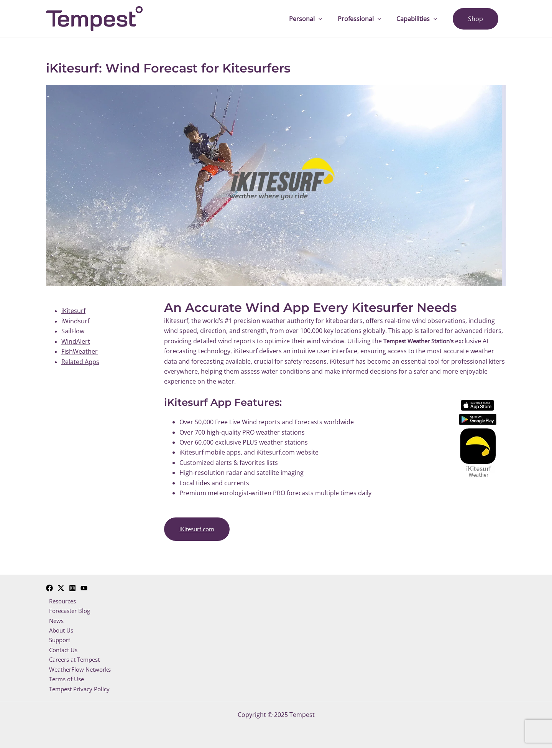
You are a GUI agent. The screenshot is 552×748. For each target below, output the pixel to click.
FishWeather (79, 351)
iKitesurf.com (198, 529)
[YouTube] (83, 584)
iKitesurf (73, 310)
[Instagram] (72, 584)
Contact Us (62, 648)
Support (58, 638)
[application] (329, 18)
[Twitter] (61, 584)
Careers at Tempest (74, 658)
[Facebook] (49, 584)
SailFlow (72, 331)
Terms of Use (65, 678)
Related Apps (80, 361)
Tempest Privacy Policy (79, 689)
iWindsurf (75, 321)
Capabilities (421, 18)
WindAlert (75, 341)
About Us (59, 628)
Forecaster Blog (68, 607)
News (54, 618)
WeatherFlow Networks (79, 668)
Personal (316, 18)
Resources (61, 597)
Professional (367, 18)
